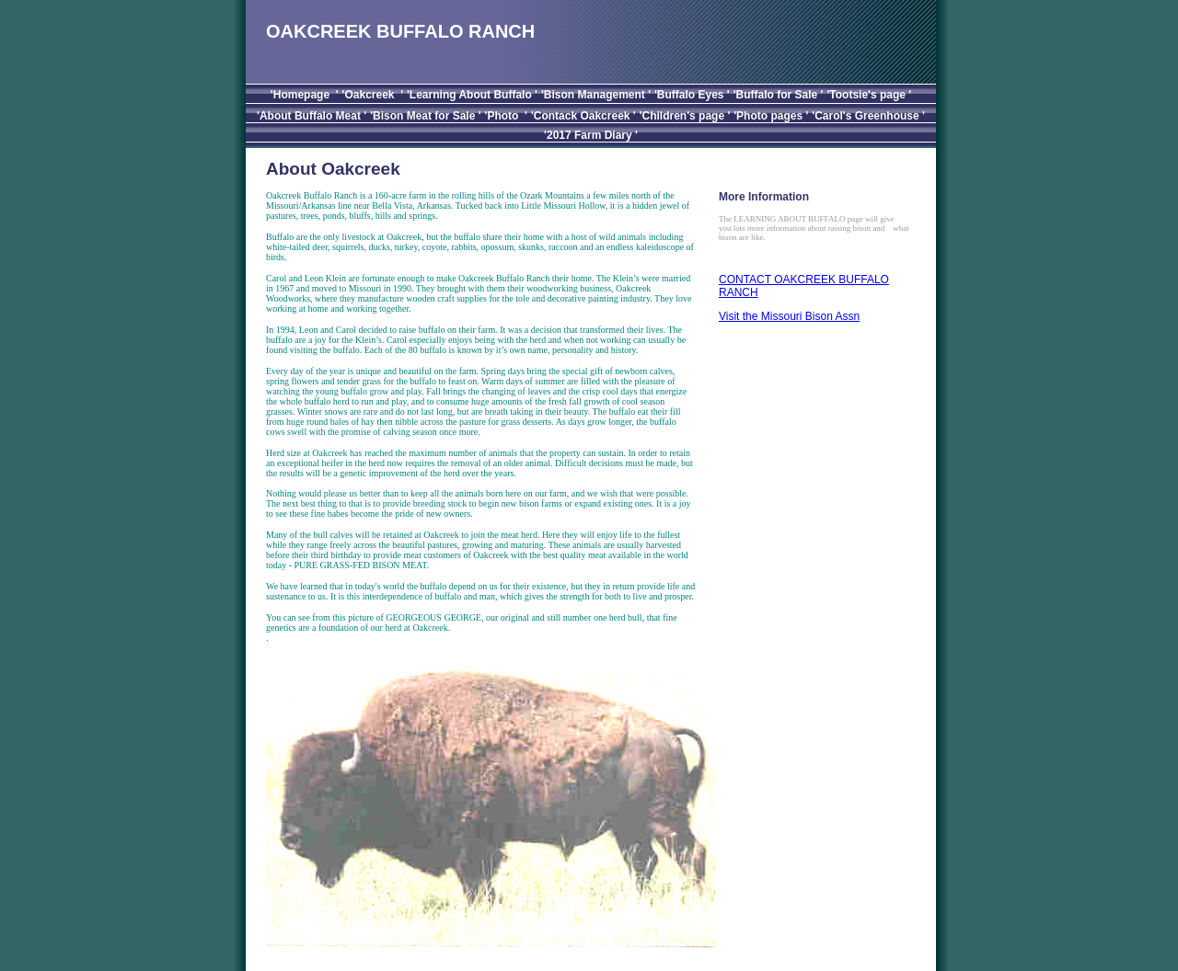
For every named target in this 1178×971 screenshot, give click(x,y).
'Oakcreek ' (372, 94)
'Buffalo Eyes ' (692, 94)
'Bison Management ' (596, 94)
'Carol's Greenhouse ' (868, 115)
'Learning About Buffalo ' (472, 94)
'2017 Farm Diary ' (591, 135)
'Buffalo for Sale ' (778, 94)
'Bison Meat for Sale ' (425, 115)
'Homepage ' (305, 94)
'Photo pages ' (770, 115)
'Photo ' (506, 115)
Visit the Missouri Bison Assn (789, 316)
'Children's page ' (685, 115)
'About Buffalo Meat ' (311, 115)
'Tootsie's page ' (868, 94)
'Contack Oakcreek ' (583, 115)
